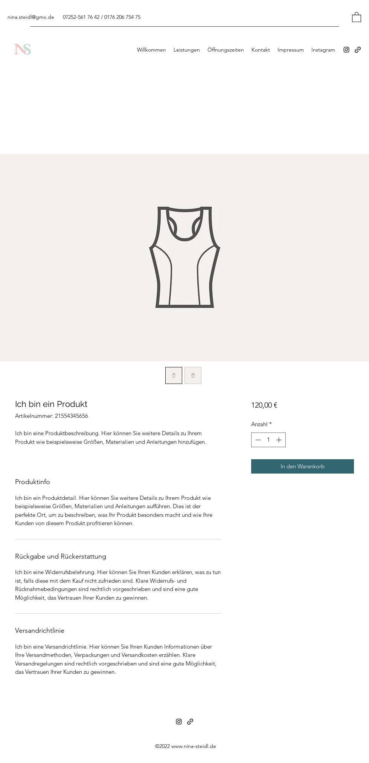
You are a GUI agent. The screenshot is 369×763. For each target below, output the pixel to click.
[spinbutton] (268, 440)
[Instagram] (346, 49)
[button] (356, 16)
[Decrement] (257, 440)
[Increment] (279, 440)
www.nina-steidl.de (193, 746)
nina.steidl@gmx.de (31, 17)
